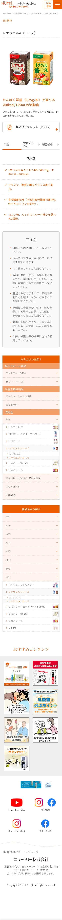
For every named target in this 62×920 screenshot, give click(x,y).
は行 (8, 560)
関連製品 (10, 495)
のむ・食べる (13, 486)
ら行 (8, 577)
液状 (8, 419)
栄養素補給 (11, 404)
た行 (8, 542)
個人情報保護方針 (11, 852)
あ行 (8, 517)
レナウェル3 (14, 453)
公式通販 (48, 4)
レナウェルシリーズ (31, 13)
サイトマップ (31, 852)
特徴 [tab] (6, 144)
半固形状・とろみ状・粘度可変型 (23, 478)
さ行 (8, 534)
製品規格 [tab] (47, 144)
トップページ (7, 13)
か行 (8, 525)
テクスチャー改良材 (16, 373)
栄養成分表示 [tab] (28, 144)
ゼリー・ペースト (15, 381)
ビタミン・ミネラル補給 (18, 396)
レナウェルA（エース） (19, 457)
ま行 (8, 568)
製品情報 (18, 13)
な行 (8, 551)
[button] (54, 784)
